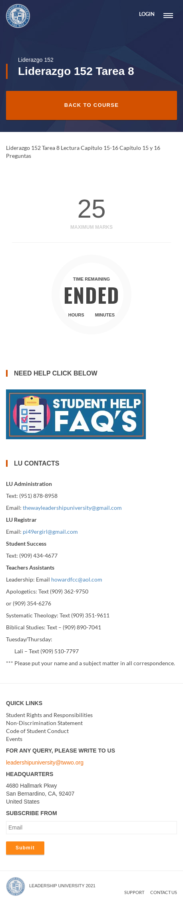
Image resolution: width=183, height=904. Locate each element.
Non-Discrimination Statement (44, 722)
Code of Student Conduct (37, 730)
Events (14, 738)
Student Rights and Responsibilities (49, 714)
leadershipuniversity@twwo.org (45, 762)
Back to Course (91, 105)
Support (134, 892)
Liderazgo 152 (36, 60)
